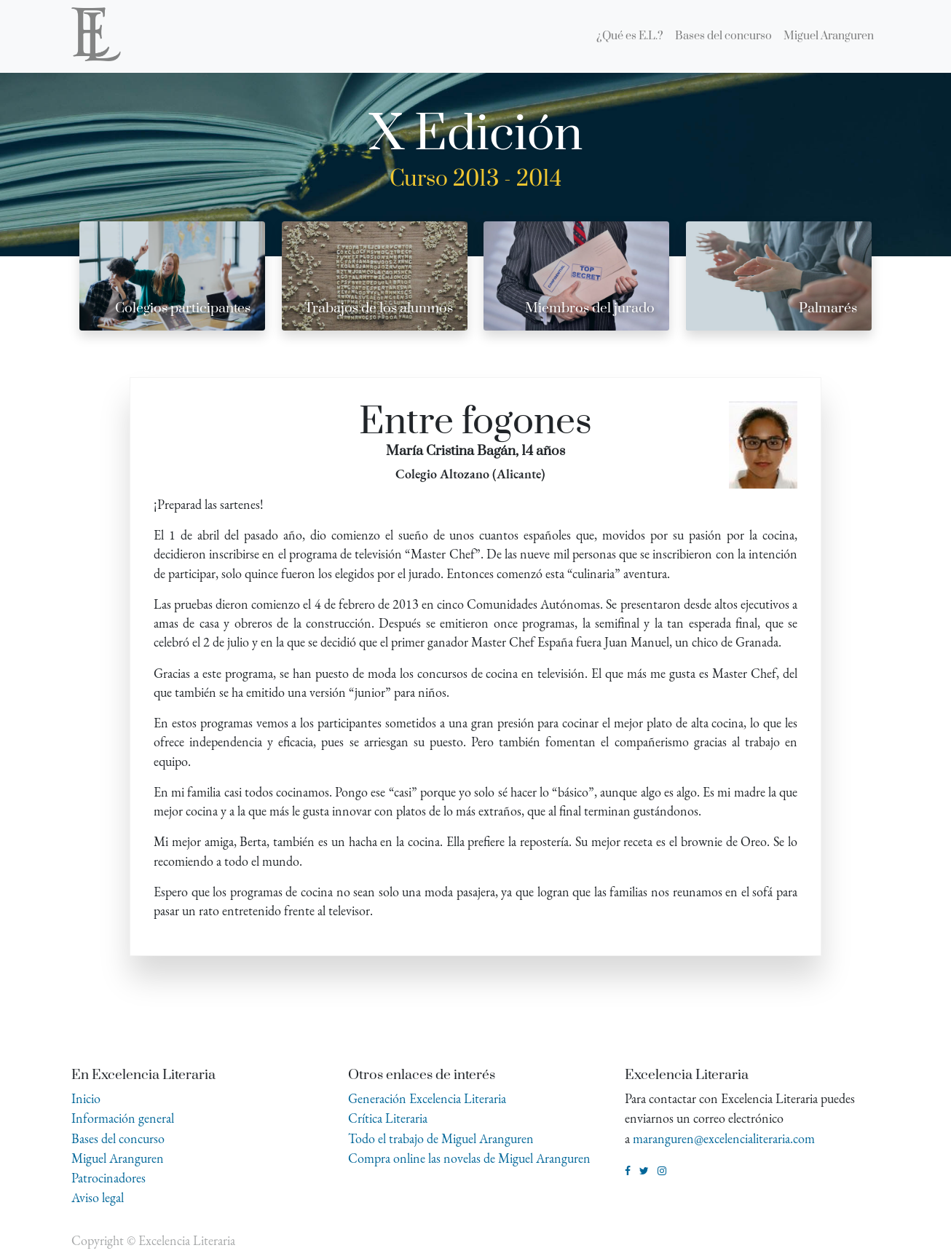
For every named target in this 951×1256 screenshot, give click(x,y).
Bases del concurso (118, 1138)
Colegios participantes (182, 308)
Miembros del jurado (590, 308)
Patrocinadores (108, 1177)
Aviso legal (97, 1197)
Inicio (85, 1098)
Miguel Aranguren (117, 1158)
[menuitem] (630, 36)
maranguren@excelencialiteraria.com (724, 1138)
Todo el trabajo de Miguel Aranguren (441, 1138)
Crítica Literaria (387, 1118)
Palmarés (828, 308)
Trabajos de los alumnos (378, 308)
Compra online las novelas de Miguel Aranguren (469, 1158)
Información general (122, 1118)
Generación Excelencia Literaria (427, 1098)
